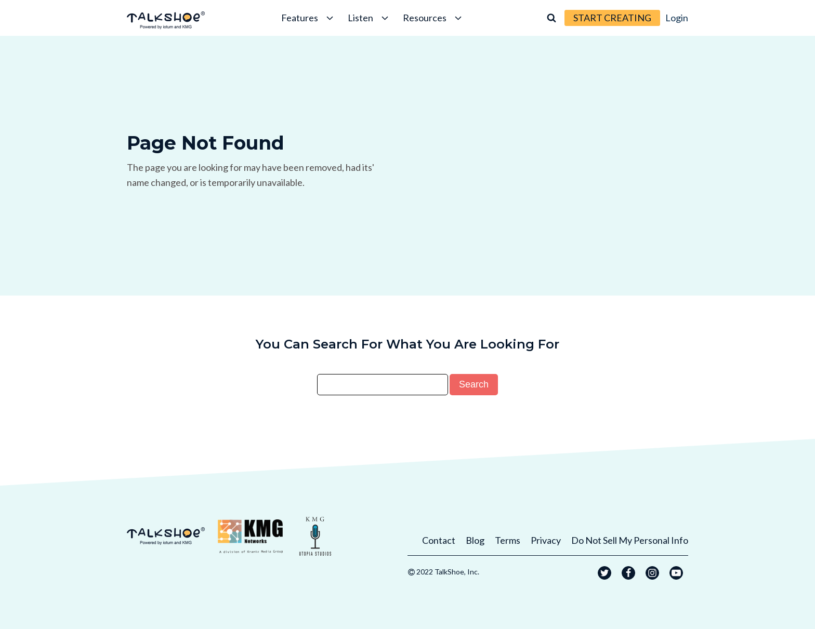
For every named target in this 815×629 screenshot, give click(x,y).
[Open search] (551, 17)
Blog (475, 540)
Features (308, 17)
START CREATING (612, 17)
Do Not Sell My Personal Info (629, 540)
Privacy (546, 540)
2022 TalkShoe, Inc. (447, 571)
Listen (369, 17)
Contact (438, 540)
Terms (507, 540)
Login (676, 17)
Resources (433, 17)
